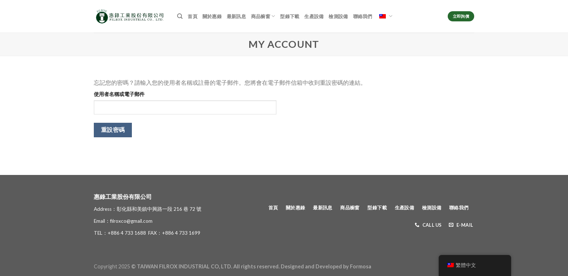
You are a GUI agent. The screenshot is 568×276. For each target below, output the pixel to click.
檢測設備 (338, 16)
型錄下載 (289, 16)
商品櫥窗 (263, 16)
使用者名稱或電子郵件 (119, 94)
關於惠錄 (212, 16)
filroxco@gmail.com (131, 221)
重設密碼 (113, 129)
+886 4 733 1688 (127, 233)
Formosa (360, 266)
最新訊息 (236, 16)
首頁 (192, 16)
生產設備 (313, 16)
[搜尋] (180, 16)
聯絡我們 (362, 16)
